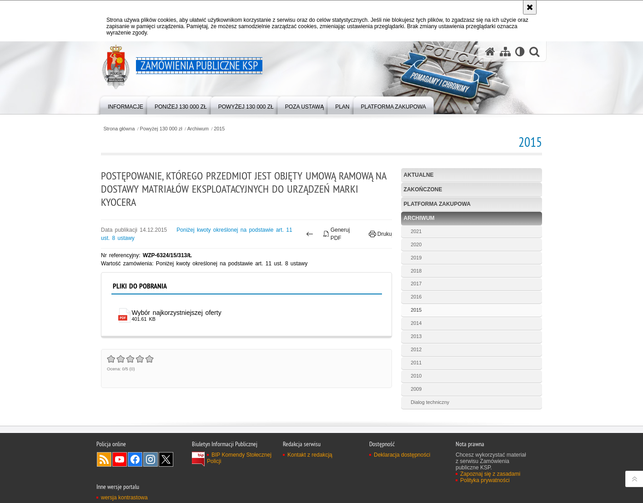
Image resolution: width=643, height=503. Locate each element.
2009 (416, 389)
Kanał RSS (104, 459)
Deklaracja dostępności (402, 455)
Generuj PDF (336, 234)
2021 (416, 231)
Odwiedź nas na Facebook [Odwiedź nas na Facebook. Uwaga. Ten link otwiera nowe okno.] (135, 459)
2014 (416, 323)
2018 (416, 271)
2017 (416, 283)
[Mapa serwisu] (505, 51)
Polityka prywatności (485, 480)
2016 (416, 296)
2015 (219, 128)
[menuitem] (125, 105)
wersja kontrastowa (124, 497)
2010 (416, 375)
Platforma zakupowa (437, 204)
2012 (416, 349)
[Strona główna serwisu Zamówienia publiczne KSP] (490, 51)
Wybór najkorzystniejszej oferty (176, 312)
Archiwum (198, 128)
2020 (416, 244)
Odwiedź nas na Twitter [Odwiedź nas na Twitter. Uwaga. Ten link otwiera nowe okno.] (166, 459)
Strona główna (119, 128)
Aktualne (419, 175)
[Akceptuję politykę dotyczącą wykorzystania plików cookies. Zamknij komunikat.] (530, 7)
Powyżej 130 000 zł (161, 128)
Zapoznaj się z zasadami (490, 474)
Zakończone (423, 189)
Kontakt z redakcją (309, 455)
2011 (416, 362)
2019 (416, 257)
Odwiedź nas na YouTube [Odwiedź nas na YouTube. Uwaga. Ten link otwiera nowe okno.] (119, 459)
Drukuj (381, 234)
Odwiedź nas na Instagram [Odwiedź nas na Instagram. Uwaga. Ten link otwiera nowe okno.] (150, 459)
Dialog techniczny (430, 402)
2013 (416, 336)
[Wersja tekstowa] (520, 51)
